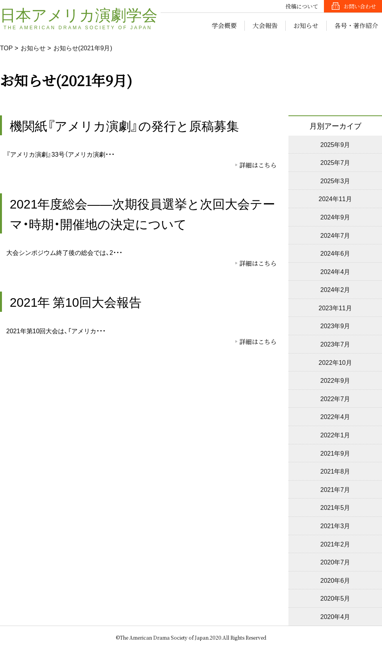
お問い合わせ (359, 6)
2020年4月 (335, 616)
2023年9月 (335, 325)
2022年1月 (335, 434)
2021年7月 (335, 489)
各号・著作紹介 (356, 25)
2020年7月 (335, 561)
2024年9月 (335, 216)
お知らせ (306, 25)
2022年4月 (335, 416)
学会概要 (224, 25)
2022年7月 (335, 398)
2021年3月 (335, 525)
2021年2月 (335, 543)
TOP (6, 47)
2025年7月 (335, 162)
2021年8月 (335, 471)
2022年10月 (335, 362)
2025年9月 (335, 144)
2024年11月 (335, 198)
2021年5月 (335, 507)
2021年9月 (335, 453)
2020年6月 (335, 580)
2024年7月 (335, 235)
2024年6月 (335, 253)
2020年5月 (335, 598)
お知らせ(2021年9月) (82, 47)
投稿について (301, 6)
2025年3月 (335, 180)
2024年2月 (335, 289)
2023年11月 (335, 307)
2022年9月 (335, 380)
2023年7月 (335, 343)
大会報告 (265, 25)
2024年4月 (335, 271)
